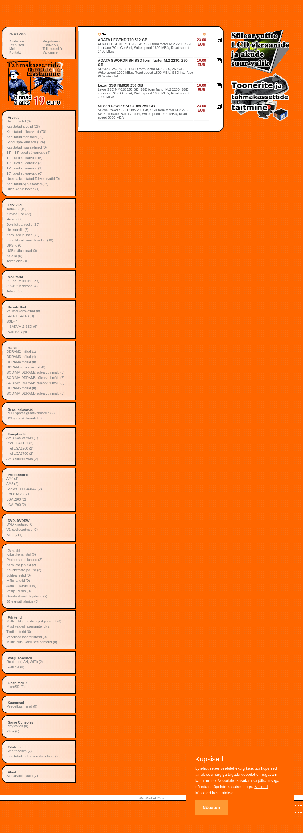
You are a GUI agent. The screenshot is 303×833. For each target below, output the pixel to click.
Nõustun (211, 807)
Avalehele (16, 41)
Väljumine (50, 52)
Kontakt (15, 52)
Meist (13, 48)
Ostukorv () (51, 45)
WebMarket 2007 (151, 798)
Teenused (16, 45)
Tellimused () (52, 48)
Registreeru (51, 41)
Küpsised (209, 759)
